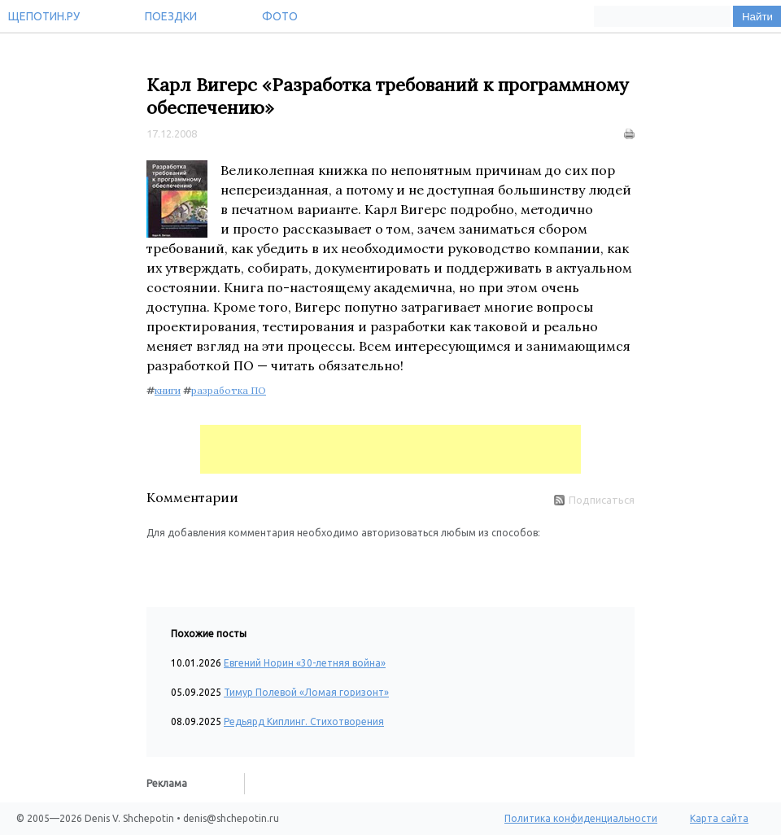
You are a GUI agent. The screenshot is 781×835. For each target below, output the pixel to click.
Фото (280, 16)
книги (168, 390)
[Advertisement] (390, 449)
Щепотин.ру (44, 16)
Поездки (171, 16)
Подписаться (594, 499)
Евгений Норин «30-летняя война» (305, 663)
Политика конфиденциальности (580, 818)
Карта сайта (719, 818)
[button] (159, 565)
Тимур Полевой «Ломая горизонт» (306, 692)
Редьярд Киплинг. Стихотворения (304, 721)
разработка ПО (228, 390)
